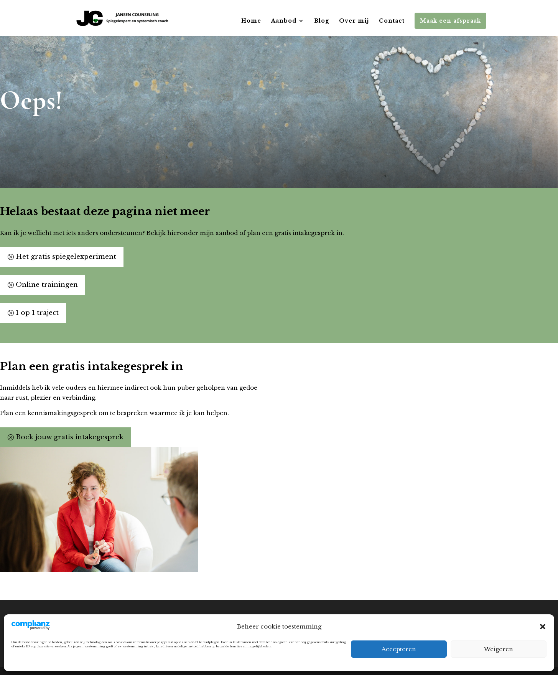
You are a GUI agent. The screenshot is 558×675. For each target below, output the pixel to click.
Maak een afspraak (450, 20)
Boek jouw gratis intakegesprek (69, 437)
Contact (392, 21)
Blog (321, 21)
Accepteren (399, 649)
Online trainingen (47, 285)
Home (251, 21)
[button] (542, 626)
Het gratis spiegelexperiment (66, 257)
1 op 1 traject (37, 313)
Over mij (354, 21)
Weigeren (498, 649)
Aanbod (283, 21)
